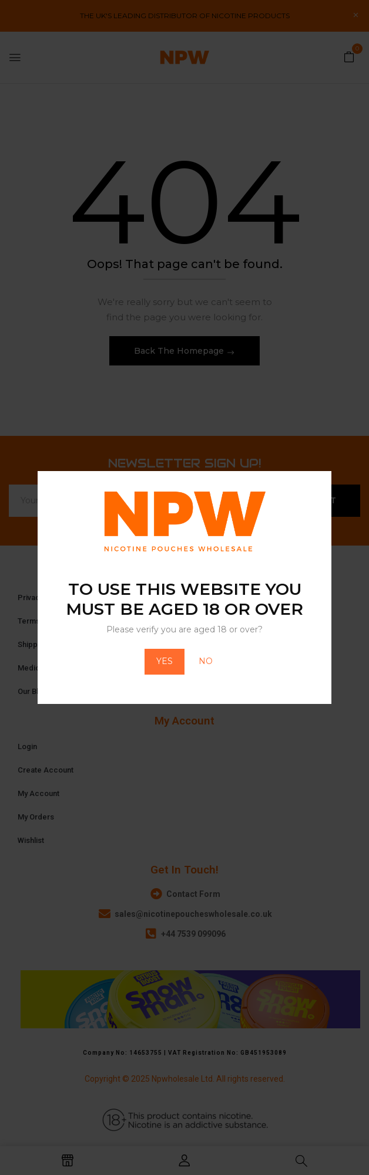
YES (164, 661)
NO (206, 661)
